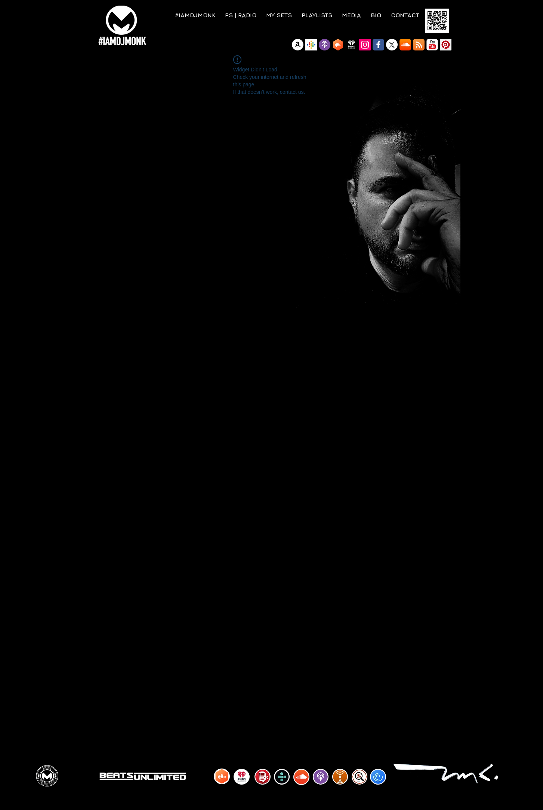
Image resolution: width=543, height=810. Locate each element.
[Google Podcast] (311, 44)
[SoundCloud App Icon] (405, 44)
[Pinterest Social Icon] (445, 44)
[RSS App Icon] (419, 44)
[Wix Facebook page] (378, 44)
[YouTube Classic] (432, 44)
